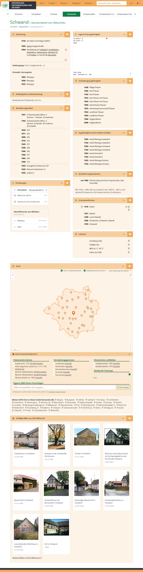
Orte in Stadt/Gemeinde (72, 271)
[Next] (135, 14)
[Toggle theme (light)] (138, 3)
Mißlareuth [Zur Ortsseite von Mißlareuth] (52, 405)
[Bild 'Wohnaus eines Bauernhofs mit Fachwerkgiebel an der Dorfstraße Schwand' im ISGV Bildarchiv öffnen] (117, 445)
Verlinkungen (19, 183)
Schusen (19, 14)
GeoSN (39, 377)
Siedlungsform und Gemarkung (27, 94)
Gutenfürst (31, 52)
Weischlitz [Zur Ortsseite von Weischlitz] (55, 410)
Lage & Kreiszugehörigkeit (87, 34)
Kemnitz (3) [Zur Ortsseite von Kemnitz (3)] (45, 402)
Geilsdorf (44, 49)
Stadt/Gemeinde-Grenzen (95, 271)
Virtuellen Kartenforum (57, 392)
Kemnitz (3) (52, 52)
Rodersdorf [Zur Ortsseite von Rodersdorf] (19, 408)
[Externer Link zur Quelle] (126, 206)
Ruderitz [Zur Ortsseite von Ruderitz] (45, 408)
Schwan (53, 14)
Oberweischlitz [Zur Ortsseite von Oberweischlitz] (67, 405)
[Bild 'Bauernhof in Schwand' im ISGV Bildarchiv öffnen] (26, 490)
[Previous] (8, 14)
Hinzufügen (123, 387)
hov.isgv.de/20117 (36, 190)
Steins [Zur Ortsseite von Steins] (97, 408)
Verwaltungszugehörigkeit (88, 81)
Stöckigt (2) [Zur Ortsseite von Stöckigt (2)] (108, 408)
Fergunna (20, 369)
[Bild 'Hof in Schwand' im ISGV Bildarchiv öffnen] (56, 534)
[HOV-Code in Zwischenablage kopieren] (32, 27)
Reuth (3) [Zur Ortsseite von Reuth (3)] (122, 405)
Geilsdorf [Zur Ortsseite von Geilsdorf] (91, 400)
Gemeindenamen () (66, 369)
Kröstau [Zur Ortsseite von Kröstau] (108, 402)
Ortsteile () (62, 372)
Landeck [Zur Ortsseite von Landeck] (17, 405)
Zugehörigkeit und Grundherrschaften (93, 133)
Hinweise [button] (76, 3)
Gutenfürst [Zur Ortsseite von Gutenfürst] (18, 402)
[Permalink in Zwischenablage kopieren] (46, 190)
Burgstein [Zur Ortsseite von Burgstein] (71, 400)
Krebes (33, 55)
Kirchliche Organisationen (87, 174)
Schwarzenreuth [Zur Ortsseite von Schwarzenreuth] (70, 408)
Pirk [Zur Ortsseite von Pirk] (77, 405)
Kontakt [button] (88, 3)
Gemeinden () (63, 366)
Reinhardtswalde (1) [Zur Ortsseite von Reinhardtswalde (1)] (106, 405)
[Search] (112, 3)
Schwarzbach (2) (124, 14)
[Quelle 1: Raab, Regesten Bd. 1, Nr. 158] (128, 206)
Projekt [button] (52, 3)
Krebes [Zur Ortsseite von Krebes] (99, 402)
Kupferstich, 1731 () (29, 363)
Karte (16, 266)
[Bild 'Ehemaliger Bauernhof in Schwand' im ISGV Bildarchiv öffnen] (87, 490)
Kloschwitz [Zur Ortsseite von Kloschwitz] (71, 402)
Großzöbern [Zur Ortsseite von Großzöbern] (114, 400)
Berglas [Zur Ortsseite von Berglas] (60, 400)
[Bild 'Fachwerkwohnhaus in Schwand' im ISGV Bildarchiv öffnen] (117, 490)
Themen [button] (63, 3)
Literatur (80, 234)
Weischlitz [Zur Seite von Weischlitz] (59, 22)
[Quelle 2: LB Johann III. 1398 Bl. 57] (128, 209)
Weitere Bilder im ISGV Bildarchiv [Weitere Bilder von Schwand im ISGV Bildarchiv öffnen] (27, 558)
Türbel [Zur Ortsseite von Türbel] (28, 410)
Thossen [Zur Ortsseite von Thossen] (120, 408)
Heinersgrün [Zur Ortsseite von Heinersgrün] (32, 402)
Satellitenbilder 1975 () (108, 366)
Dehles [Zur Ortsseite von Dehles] (81, 400)
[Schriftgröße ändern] (131, 3)
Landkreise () (63, 363)
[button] (66, 50)
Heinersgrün (42, 52)
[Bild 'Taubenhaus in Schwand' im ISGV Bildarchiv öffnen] (26, 445)
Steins (29, 46)
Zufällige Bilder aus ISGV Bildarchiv (28, 418)
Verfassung (18, 34)
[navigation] (71, 14)
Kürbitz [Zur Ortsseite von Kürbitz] (119, 402)
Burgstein (52, 55)
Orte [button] (42, 3)
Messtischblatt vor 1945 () (28, 377)
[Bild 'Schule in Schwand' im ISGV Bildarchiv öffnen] (87, 445)
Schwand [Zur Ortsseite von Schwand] (56, 408)
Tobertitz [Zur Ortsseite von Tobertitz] (18, 410)
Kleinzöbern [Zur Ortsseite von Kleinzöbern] (59, 402)
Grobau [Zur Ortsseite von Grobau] (102, 400)
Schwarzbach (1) (106, 14)
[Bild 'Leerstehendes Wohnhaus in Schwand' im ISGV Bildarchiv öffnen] (26, 534)
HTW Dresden (40, 372)
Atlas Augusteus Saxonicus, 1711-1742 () (31, 367)
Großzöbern (54, 49)
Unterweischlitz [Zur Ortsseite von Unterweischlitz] (40, 410)
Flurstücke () (63, 375)
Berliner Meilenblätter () (30, 372)
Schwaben (36, 14)
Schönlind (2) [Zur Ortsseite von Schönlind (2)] (86, 408)
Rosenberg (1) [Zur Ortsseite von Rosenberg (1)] (33, 408)
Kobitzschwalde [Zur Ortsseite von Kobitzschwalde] (86, 402)
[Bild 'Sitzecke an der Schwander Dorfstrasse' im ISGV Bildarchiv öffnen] (56, 445)
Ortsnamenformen (85, 200)
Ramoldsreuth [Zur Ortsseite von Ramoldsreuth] (89, 405)
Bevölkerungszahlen (22, 108)
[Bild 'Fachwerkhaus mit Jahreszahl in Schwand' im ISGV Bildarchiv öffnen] (56, 490)
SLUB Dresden (36, 363)
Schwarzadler (89, 14)
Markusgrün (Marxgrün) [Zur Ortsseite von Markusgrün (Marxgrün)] (34, 405)
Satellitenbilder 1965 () (108, 363)
